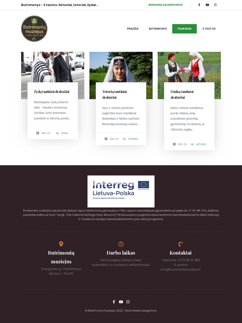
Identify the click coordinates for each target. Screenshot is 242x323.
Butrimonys (158, 29)
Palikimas (185, 29)
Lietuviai (201, 144)
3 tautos (209, 29)
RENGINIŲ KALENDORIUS (166, 5)
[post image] (52, 75)
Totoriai (133, 139)
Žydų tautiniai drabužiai (51, 91)
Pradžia (132, 29)
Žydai (64, 133)
